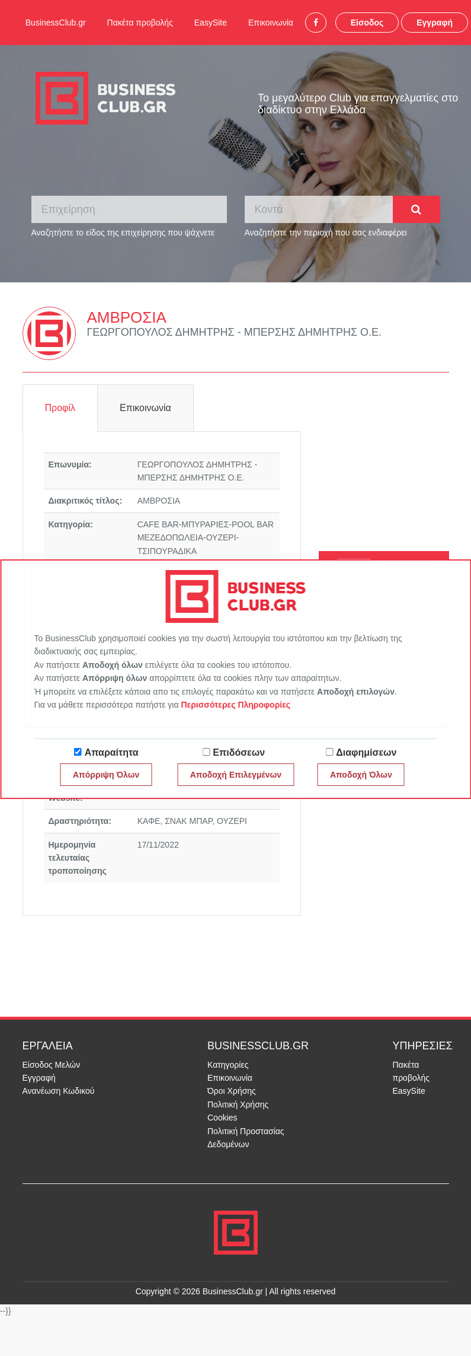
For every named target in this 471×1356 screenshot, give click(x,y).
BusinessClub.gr (55, 22)
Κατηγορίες (227, 1064)
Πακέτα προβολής (140, 22)
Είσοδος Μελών (52, 1064)
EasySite (210, 22)
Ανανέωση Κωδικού (59, 1091)
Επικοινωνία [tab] (145, 408)
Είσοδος (367, 22)
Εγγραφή (434, 22)
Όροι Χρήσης (231, 1091)
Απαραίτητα (112, 752)
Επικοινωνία (270, 22)
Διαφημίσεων (366, 752)
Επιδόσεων (239, 752)
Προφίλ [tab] (60, 408)
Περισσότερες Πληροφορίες (235, 704)
